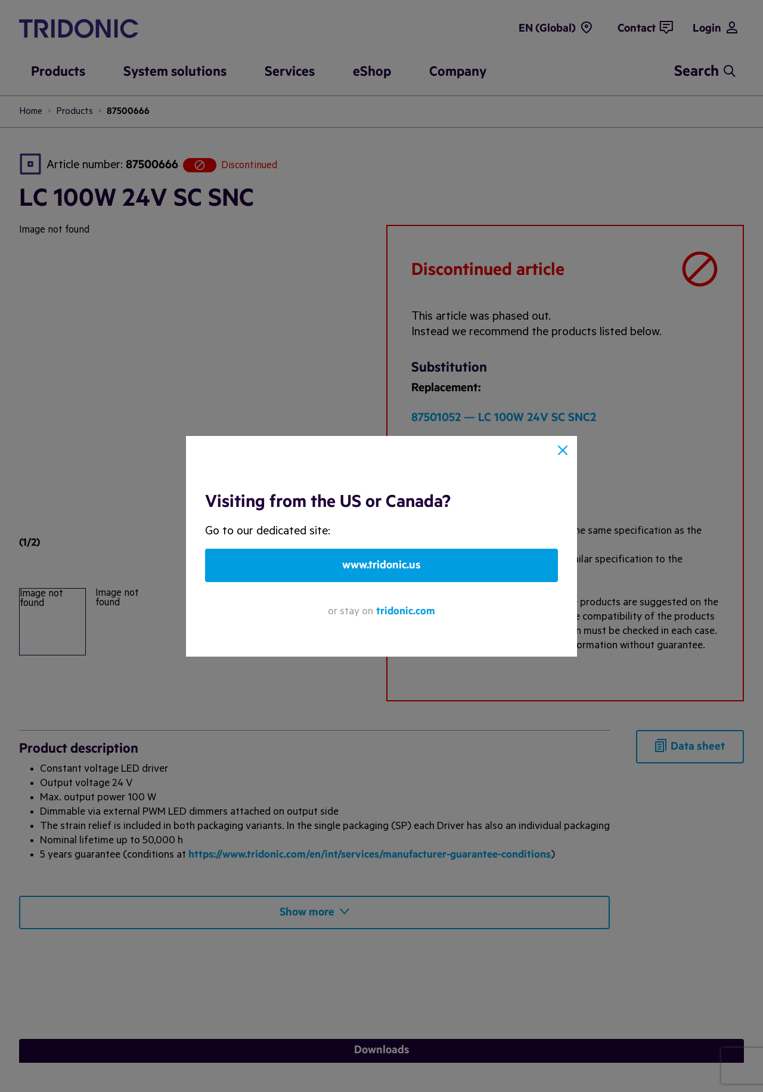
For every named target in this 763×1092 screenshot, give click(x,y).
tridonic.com (405, 611)
